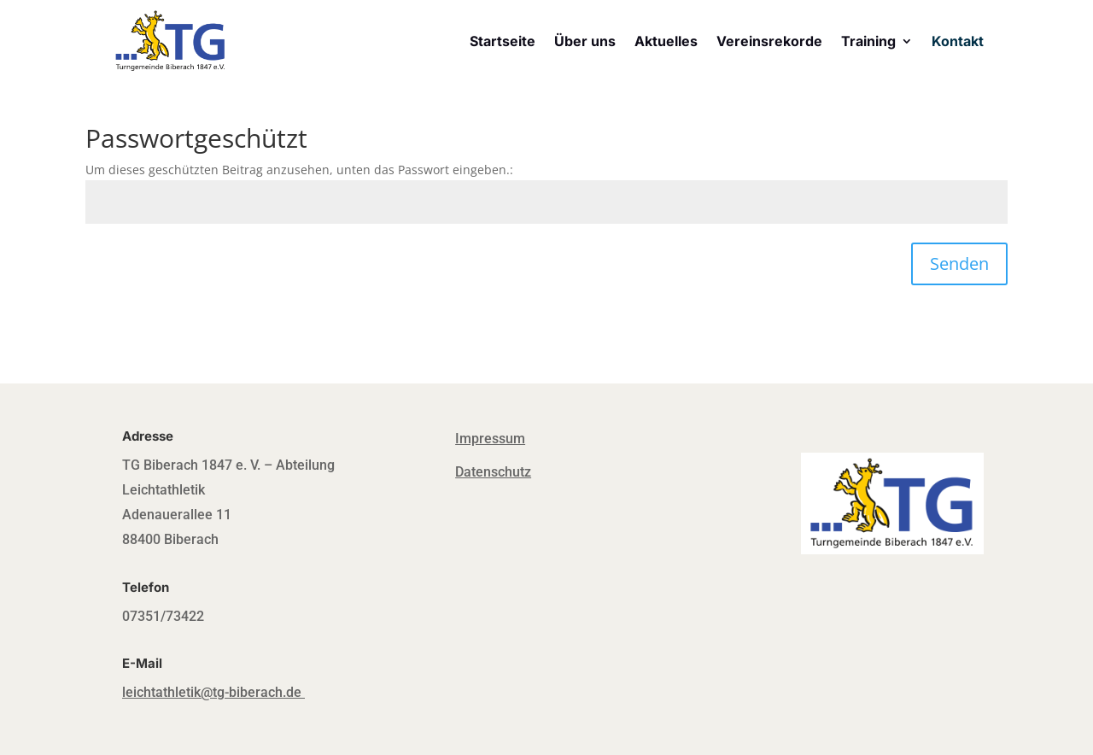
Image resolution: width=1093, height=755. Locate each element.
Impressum (490, 438)
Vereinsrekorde (769, 41)
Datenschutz (493, 472)
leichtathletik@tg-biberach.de (211, 692)
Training (868, 41)
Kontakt (958, 41)
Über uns (585, 41)
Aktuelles (666, 41)
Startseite (502, 41)
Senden (959, 263)
